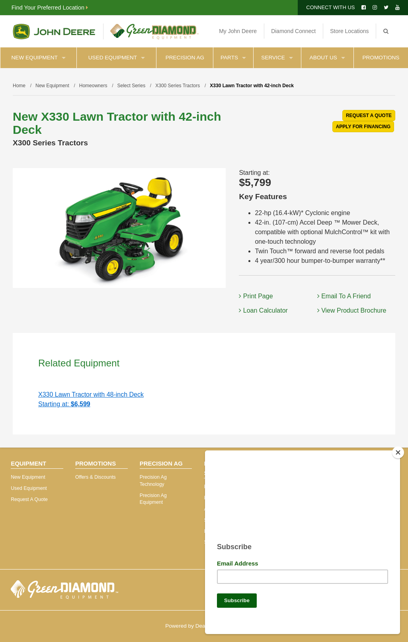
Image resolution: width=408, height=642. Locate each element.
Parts (233, 58)
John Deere (54, 31)
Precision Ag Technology (153, 480)
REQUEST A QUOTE (369, 115)
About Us (327, 58)
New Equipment (39, 58)
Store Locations (349, 31)
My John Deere (238, 31)
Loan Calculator (263, 310)
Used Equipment (116, 58)
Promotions (380, 58)
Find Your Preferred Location (50, 7)
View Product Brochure (352, 310)
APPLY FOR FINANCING (363, 126)
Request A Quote (29, 499)
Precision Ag (185, 58)
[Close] (398, 449)
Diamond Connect (293, 31)
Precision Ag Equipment (153, 499)
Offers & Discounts (95, 477)
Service (277, 58)
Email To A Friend (344, 296)
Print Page (256, 296)
